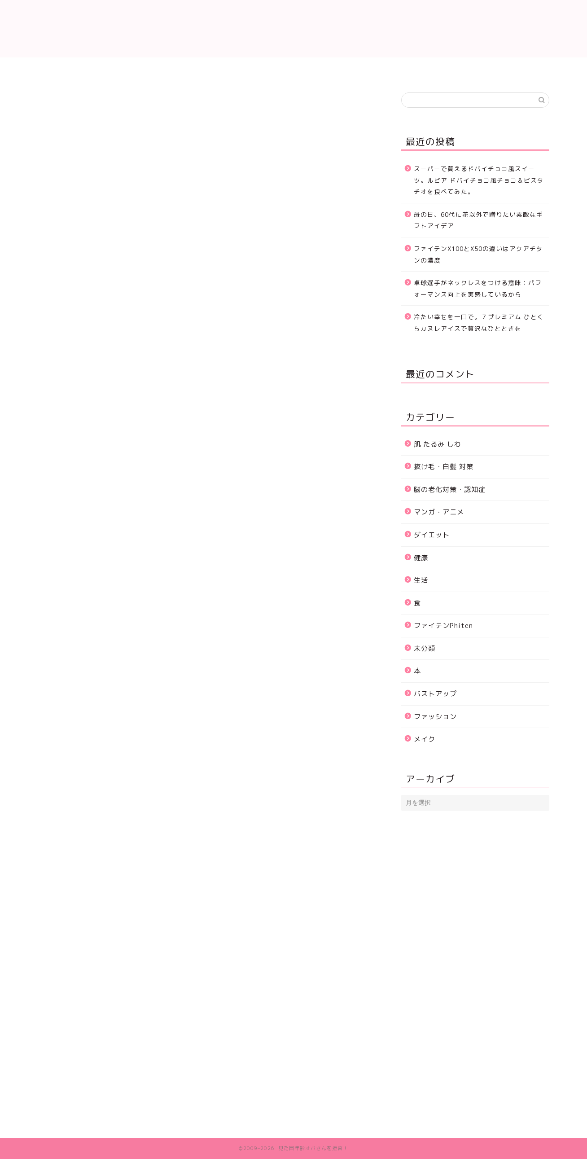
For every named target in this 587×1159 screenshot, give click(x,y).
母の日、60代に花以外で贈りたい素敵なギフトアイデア (478, 220)
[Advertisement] (206, 271)
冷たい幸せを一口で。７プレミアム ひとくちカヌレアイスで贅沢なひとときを (479, 322)
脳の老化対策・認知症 (450, 489)
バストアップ (435, 693)
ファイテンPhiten (443, 625)
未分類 (424, 648)
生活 (47, 106)
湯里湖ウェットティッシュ (102, 464)
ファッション (435, 716)
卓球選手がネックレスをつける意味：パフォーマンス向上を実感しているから (478, 288)
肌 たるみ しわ (191, 69)
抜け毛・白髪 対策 (293, 69)
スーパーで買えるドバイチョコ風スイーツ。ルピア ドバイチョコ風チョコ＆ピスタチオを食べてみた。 (479, 180)
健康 (421, 557)
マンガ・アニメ (439, 512)
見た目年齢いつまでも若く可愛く (293, 28)
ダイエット (396, 69)
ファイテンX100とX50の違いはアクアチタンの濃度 (478, 254)
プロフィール (498, 69)
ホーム (89, 69)
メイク (424, 739)
